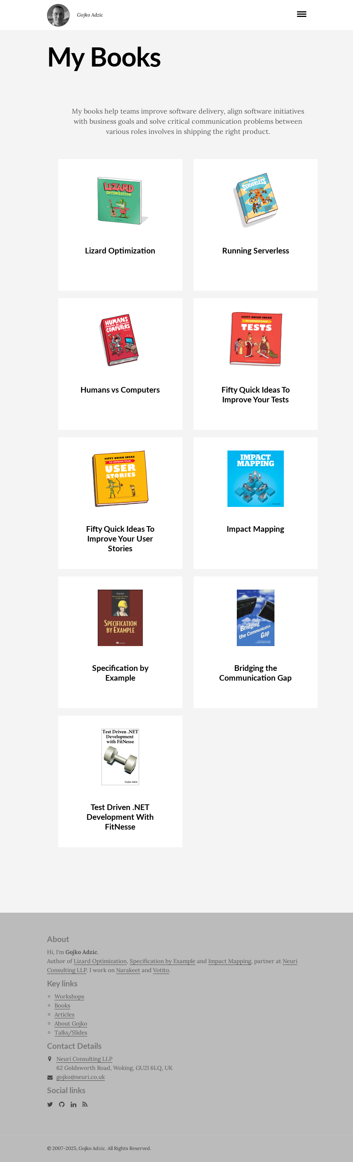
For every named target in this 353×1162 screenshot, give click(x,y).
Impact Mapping (229, 961)
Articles (64, 1014)
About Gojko (71, 1023)
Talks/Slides (71, 1032)
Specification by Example (162, 961)
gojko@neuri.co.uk (80, 1077)
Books (62, 1005)
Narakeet (128, 970)
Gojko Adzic (58, 15)
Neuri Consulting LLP (84, 1058)
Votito (161, 970)
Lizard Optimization (100, 961)
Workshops (69, 996)
